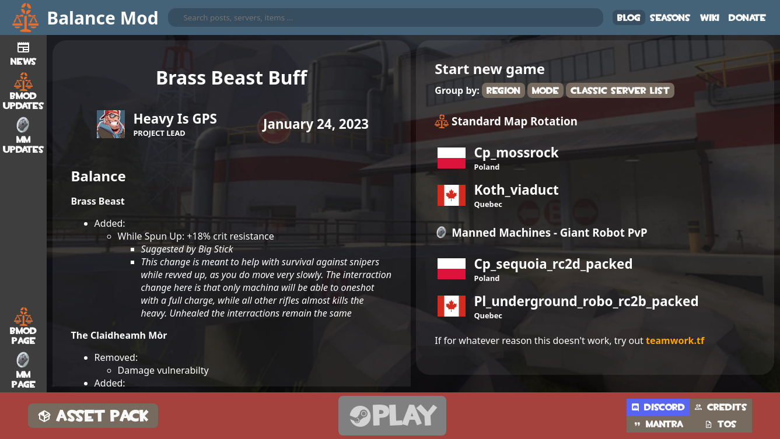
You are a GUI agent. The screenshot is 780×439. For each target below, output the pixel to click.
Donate (747, 18)
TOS (721, 424)
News (24, 51)
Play (392, 416)
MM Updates (23, 135)
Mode (545, 91)
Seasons (670, 18)
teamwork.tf (675, 340)
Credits (720, 407)
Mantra (658, 424)
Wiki (709, 18)
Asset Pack (93, 416)
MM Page (24, 370)
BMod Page (23, 326)
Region (503, 91)
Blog (629, 18)
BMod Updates (23, 91)
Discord (658, 407)
